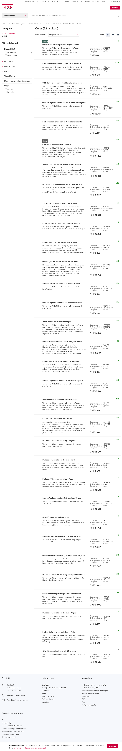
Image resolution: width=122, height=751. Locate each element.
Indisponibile (11, 55)
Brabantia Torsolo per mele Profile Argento (59, 242)
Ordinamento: (40, 35)
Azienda (45, 691)
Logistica (45, 702)
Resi (83, 702)
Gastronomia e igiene (17, 24)
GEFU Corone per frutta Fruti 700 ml (57, 419)
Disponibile (10, 52)
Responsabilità (48, 696)
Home (4, 24)
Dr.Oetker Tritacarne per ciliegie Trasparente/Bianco (64, 575)
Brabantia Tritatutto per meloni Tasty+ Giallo (60, 361)
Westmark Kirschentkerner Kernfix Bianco (59, 400)
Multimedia (6, 723)
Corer (78, 24)
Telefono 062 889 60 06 (16, 695)
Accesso (115, 8)
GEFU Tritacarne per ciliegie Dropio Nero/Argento (62, 184)
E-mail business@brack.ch (17, 700)
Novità (9, 89)
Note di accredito (89, 705)
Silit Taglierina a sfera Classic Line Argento (59, 203)
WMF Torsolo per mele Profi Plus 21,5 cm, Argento (62, 83)
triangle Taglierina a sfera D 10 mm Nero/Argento (62, 303)
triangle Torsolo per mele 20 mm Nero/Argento (61, 283)
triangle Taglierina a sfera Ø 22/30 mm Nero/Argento (64, 103)
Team (44, 693)
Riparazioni (86, 696)
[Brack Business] (7, 7)
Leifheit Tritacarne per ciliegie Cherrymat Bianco (62, 342)
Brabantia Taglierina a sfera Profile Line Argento (62, 122)
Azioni (87, 1)
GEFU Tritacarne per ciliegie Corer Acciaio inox (61, 594)
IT (2, 720)
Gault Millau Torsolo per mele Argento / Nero (60, 45)
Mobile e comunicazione (12, 726)
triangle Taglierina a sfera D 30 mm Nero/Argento (62, 380)
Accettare (112, 746)
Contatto (95, 1)
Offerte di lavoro (48, 699)
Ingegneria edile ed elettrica (13, 731)
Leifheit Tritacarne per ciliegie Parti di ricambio (61, 64)
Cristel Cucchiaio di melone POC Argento (59, 651)
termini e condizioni (22, 748)
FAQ (103, 1)
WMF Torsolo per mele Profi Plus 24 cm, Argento (61, 164)
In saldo (9, 92)
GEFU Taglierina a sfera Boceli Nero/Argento (60, 261)
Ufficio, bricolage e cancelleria (14, 729)
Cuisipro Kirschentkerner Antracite (56, 145)
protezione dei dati (38, 748)
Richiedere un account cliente (94, 685)
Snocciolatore (68, 24)
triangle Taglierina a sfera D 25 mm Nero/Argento (62, 498)
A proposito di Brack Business (54, 688)
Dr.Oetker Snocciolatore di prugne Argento (60, 613)
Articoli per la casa (35, 24)
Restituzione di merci (90, 693)
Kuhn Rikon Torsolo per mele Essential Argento (61, 223)
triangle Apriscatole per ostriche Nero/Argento (61, 536)
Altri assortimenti (8, 737)
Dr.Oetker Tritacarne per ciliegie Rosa (57, 479)
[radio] (108, 35)
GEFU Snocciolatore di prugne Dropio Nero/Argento (63, 555)
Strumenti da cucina (53, 24)
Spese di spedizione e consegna (95, 691)
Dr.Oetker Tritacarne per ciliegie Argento (59, 441)
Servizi (67, 1)
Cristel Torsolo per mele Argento (55, 517)
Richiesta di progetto (90, 688)
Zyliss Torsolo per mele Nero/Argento (57, 322)
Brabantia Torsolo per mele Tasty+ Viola (58, 632)
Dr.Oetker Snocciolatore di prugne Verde (59, 460)
